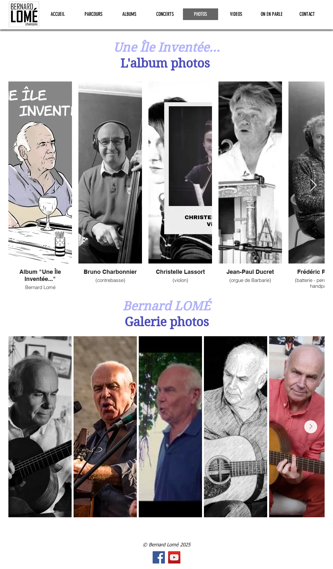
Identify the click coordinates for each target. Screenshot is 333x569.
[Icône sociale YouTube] (174, 557)
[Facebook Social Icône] (159, 557)
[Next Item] (313, 185)
